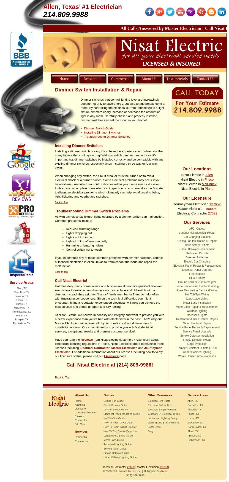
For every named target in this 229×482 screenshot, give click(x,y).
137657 (215, 204)
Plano (209, 188)
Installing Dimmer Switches (102, 132)
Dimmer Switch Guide (99, 128)
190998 (210, 209)
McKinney (209, 184)
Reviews (87, 339)
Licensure (111, 356)
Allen (209, 175)
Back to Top (62, 377)
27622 (212, 213)
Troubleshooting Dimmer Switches (107, 136)
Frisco (209, 179)
